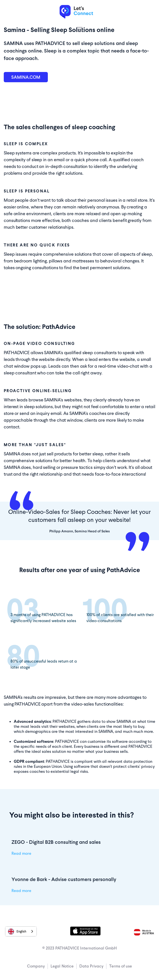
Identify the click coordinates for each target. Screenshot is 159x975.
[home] (79, 12)
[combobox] (21, 931)
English (17, 932)
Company (36, 966)
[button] (79, 29)
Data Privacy (91, 966)
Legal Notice (62, 966)
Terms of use (120, 966)
